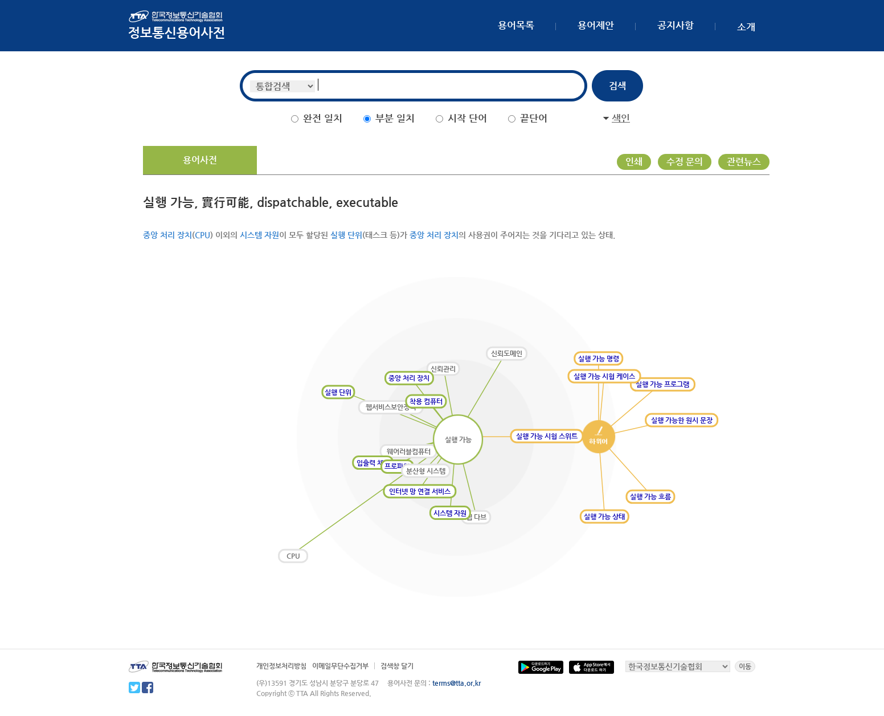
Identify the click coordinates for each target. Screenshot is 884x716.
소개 (746, 26)
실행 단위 (346, 234)
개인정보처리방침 (281, 666)
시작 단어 (467, 118)
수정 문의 (684, 161)
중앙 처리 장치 (167, 234)
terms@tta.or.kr (456, 683)
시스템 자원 (259, 234)
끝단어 (533, 118)
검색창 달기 (397, 666)
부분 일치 (395, 118)
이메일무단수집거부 (340, 666)
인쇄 (633, 161)
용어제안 (596, 25)
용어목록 (516, 25)
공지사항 (675, 25)
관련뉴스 (744, 161)
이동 (745, 666)
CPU (202, 234)
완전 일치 (322, 118)
